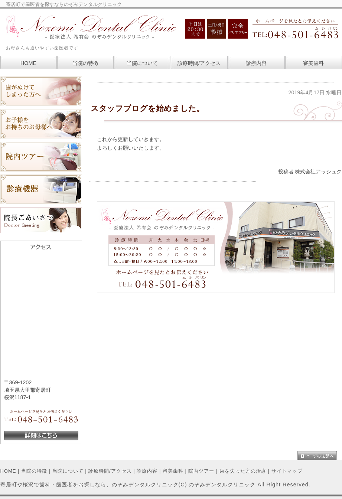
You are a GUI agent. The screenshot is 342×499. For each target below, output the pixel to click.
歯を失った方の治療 (242, 471)
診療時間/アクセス (110, 471)
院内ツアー (201, 471)
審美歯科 (173, 471)
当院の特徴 (34, 471)
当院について (68, 471)
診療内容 (147, 471)
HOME (8, 471)
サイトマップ (287, 471)
